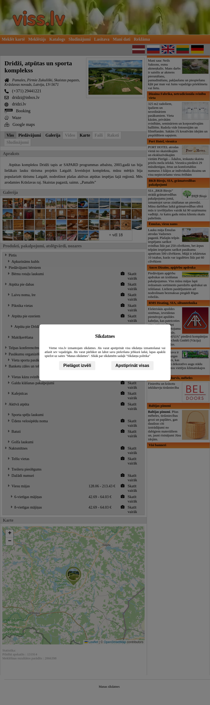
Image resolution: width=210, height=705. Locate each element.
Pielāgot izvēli (77, 365)
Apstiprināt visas (132, 365)
